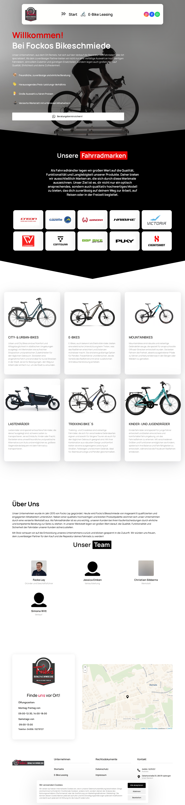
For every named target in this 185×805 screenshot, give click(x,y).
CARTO (169, 728)
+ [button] (85, 667)
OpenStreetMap (153, 728)
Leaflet (143, 728)
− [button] (85, 670)
